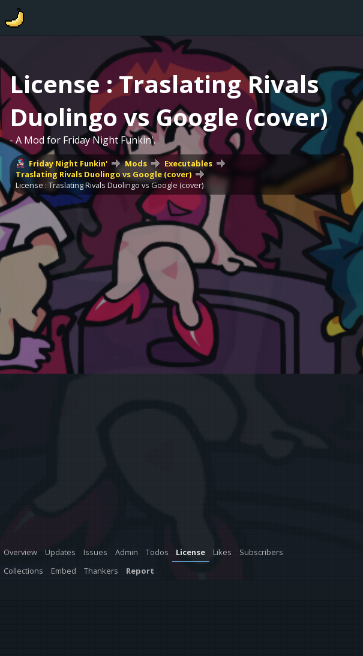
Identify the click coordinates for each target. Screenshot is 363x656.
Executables (188, 163)
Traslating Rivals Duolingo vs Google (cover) (103, 174)
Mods (136, 163)
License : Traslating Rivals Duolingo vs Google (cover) (109, 185)
